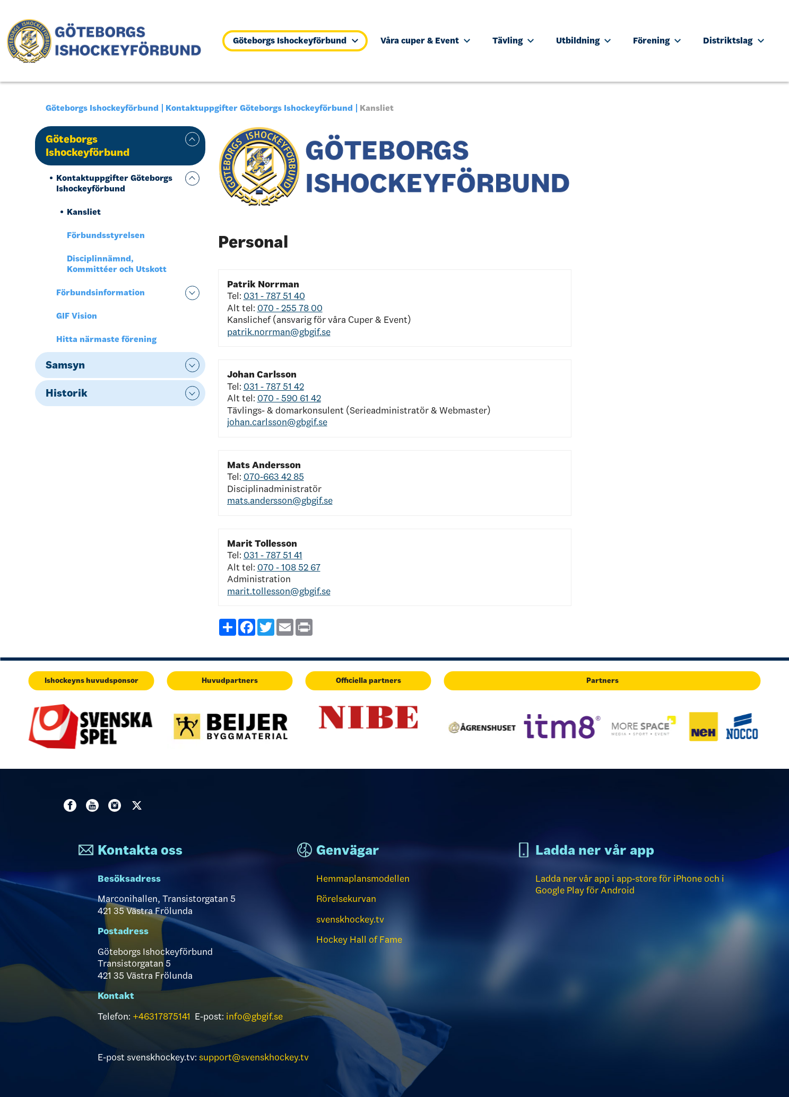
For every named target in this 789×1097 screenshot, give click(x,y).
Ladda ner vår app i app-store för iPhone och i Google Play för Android (629, 885)
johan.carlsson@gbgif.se (277, 422)
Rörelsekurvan (346, 899)
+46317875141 (161, 1016)
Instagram (116, 805)
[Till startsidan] (108, 41)
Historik (67, 393)
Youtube (94, 805)
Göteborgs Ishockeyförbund (295, 41)
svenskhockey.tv (350, 919)
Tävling (513, 41)
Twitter (139, 805)
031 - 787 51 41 (273, 555)
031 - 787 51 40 (274, 296)
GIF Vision (76, 316)
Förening (657, 41)
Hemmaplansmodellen (363, 878)
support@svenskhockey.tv (254, 1057)
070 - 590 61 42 (289, 398)
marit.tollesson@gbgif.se (279, 591)
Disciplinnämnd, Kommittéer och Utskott (117, 263)
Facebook (72, 805)
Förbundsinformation (100, 292)
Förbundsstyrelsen (106, 235)
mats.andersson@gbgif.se (280, 500)
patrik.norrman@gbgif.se (279, 332)
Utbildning (583, 41)
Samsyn (65, 364)
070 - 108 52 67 (288, 567)
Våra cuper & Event (425, 41)
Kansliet (84, 212)
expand (192, 139)
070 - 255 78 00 (290, 308)
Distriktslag (733, 41)
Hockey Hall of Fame (359, 939)
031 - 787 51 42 (274, 386)
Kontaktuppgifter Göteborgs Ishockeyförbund (259, 108)
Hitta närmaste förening (106, 339)
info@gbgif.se (254, 1016)
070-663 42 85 (274, 476)
